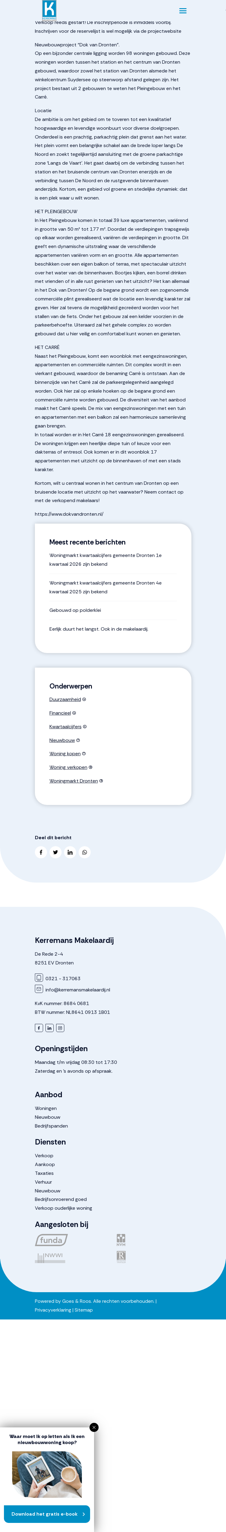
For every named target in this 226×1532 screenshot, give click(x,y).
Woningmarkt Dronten (73, 781)
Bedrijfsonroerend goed (61, 1199)
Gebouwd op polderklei (75, 610)
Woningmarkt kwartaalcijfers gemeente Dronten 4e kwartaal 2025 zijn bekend (105, 587)
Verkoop (44, 1155)
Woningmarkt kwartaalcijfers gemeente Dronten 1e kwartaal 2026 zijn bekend (105, 559)
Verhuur (43, 1182)
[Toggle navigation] (183, 10)
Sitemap (84, 1310)
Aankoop (45, 1164)
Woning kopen (65, 753)
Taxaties (44, 1173)
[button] (94, 1427)
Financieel (60, 713)
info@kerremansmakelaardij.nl (72, 990)
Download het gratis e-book (45, 1514)
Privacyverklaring (53, 1310)
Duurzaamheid (65, 699)
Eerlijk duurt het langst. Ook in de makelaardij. (98, 629)
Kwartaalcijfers (65, 726)
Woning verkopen (68, 767)
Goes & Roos (76, 1301)
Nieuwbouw (62, 740)
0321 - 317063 (58, 978)
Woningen (46, 1108)
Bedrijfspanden (51, 1126)
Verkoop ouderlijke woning (63, 1208)
